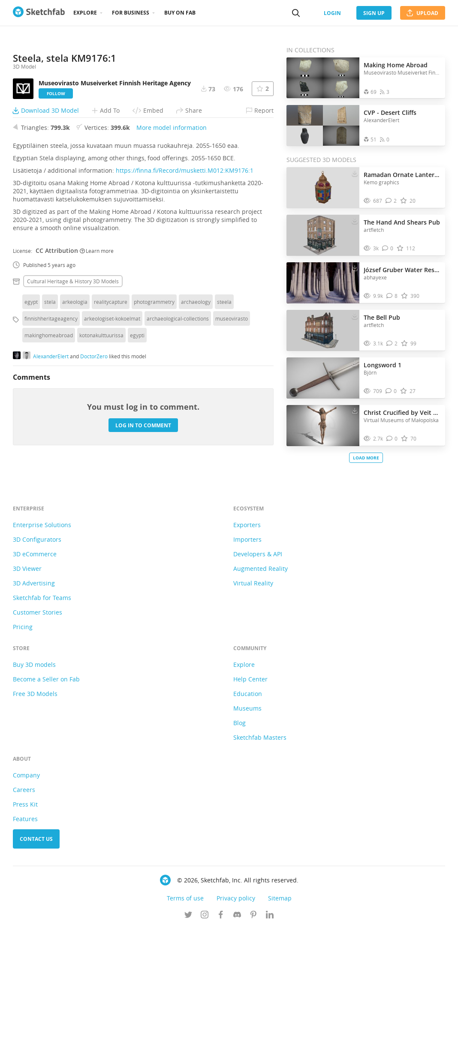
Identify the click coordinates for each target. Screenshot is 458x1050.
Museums (247, 829)
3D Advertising (34, 704)
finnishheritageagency (51, 464)
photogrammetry (154, 447)
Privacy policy (236, 1019)
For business (130, 12)
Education (247, 815)
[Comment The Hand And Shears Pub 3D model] (388, 248)
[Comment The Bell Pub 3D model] (392, 343)
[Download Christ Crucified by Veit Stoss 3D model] (354, 410)
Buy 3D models (34, 786)
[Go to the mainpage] (39, 12)
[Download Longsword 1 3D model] (354, 363)
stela (50, 447)
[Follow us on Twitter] (188, 1036)
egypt (31, 447)
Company (26, 896)
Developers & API (257, 675)
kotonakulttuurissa (101, 480)
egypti (137, 480)
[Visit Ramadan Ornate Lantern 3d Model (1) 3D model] (322, 187)
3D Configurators (37, 661)
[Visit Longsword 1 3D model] (322, 378)
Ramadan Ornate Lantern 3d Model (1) (402, 175)
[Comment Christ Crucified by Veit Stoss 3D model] (392, 438)
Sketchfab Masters (259, 859)
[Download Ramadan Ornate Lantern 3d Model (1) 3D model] (354, 172)
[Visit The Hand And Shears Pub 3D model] (322, 235)
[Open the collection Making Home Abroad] (322, 77)
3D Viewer (27, 690)
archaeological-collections (178, 464)
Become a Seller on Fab (46, 800)
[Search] (296, 12)
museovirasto (231, 464)
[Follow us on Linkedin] (270, 1036)
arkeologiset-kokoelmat (112, 464)
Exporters (247, 646)
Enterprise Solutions (42, 646)
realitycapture (110, 447)
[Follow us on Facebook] (221, 1036)
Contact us (36, 960)
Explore (85, 12)
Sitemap (280, 1019)
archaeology (196, 447)
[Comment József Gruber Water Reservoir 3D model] (392, 296)
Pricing (23, 748)
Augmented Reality (260, 690)
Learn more (97, 396)
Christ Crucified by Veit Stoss (402, 412)
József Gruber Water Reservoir (402, 270)
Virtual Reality (253, 704)
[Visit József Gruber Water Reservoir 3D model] (322, 282)
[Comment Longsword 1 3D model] (391, 391)
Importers (247, 661)
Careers (24, 911)
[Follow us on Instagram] (204, 1036)
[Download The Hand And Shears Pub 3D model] (354, 220)
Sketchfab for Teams (42, 719)
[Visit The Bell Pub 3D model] (322, 330)
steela (224, 447)
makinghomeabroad (48, 480)
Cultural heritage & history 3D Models (73, 426)
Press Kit (25, 925)
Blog (239, 844)
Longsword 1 (382, 365)
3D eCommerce (35, 675)
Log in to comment (143, 571)
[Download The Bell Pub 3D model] (354, 315)
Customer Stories (37, 733)
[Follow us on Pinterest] (253, 1036)
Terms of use (185, 1019)
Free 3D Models (35, 815)
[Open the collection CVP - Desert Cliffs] (322, 125)
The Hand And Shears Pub (402, 222)
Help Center (250, 800)
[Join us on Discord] (237, 1036)
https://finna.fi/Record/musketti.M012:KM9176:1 (184, 316)
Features (25, 940)
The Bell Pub (382, 317)
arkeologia (74, 447)
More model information (171, 273)
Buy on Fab (180, 12)
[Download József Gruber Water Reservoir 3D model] (354, 267)
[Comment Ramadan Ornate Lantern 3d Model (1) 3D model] (391, 200)
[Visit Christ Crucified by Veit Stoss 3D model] (322, 425)
